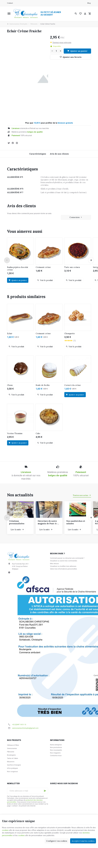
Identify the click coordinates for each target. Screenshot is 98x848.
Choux (10, 385)
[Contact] (10, 3)
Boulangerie (11, 755)
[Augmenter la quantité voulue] (61, 51)
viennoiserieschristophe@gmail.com (25, 728)
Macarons (10, 762)
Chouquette (69, 333)
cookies (5, 830)
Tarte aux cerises (72, 267)
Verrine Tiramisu (14, 433)
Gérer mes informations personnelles (63, 569)
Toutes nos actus (80, 495)
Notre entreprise (56, 745)
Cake (38, 433)
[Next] (91, 260)
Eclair (9, 333)
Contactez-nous (56, 755)
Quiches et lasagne (14, 765)
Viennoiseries (12, 748)
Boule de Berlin (43, 385)
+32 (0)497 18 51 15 (19, 724)
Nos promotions (56, 747)
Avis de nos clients (59, 154)
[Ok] (45, 791)
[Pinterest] (16, 143)
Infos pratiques (12, 768)
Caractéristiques (37, 154)
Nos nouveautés (56, 750)
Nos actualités (20, 494)
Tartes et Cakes (12, 758)
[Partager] (12, 143)
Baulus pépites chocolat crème (17, 268)
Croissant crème (43, 267)
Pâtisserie (33, 24)
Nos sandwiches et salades (75, 522)
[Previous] (7, 260)
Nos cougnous (12, 771)
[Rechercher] (75, 13)
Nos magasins (55, 753)
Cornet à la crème (72, 385)
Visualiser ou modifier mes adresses (63, 566)
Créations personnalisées (16, 522)
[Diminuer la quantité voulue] (52, 51)
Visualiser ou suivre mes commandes (63, 561)
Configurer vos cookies (56, 841)
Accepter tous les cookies (83, 841)
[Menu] (9, 13)
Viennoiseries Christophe (17, 24)
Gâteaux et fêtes (13, 745)
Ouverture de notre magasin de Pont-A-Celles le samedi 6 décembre (47, 522)
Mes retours (54, 563)
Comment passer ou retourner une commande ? (67, 558)
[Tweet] (8, 143)
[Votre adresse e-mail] (27, 791)
